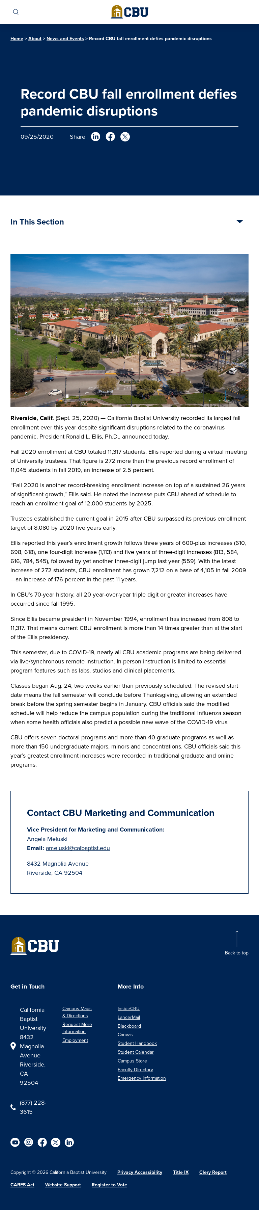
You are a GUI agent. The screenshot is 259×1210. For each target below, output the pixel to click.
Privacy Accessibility (139, 1172)
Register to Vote (109, 1184)
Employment (75, 1040)
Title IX (181, 1172)
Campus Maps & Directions (77, 1012)
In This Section (37, 222)
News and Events (65, 38)
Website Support (63, 1184)
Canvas (125, 1034)
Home (16, 38)
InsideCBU (129, 1008)
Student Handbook (137, 1043)
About (34, 38)
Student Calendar (136, 1052)
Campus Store (132, 1060)
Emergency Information (142, 1078)
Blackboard (129, 1026)
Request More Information (77, 1028)
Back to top (237, 952)
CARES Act (22, 1184)
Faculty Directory (135, 1069)
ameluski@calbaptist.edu (78, 848)
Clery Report (213, 1172)
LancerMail (129, 1017)
